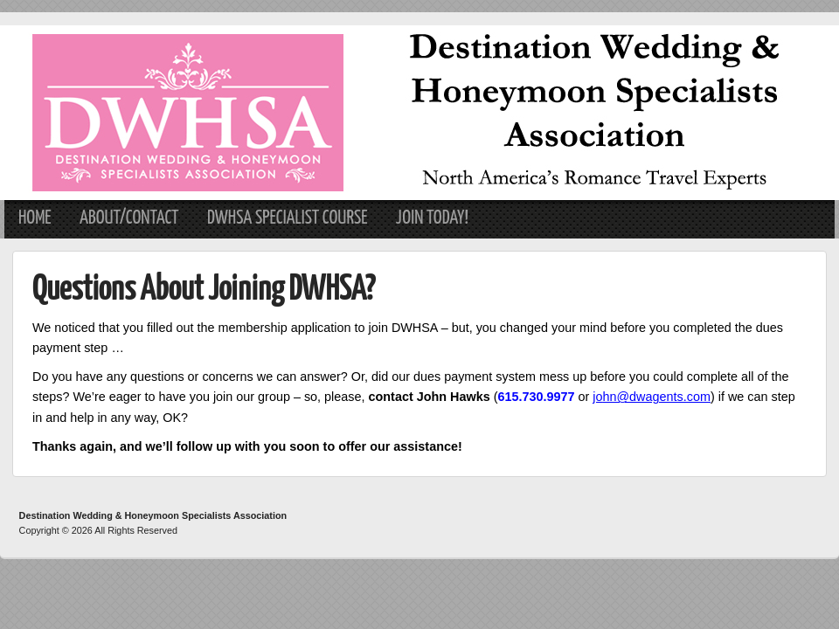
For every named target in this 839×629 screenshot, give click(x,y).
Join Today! (432, 218)
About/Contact (129, 218)
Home (35, 218)
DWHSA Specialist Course (287, 218)
